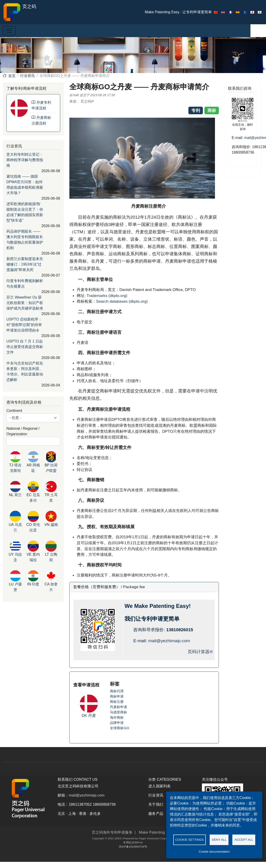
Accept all (243, 839)
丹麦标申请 (118, 707)
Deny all (219, 839)
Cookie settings (189, 839)
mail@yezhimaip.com (169, 640)
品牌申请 (117, 723)
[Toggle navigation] (9, 30)
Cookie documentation (214, 851)
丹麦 (92, 715)
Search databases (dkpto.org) (122, 301)
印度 (35, 584)
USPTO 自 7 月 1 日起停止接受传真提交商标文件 (24, 346)
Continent (14, 411)
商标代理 (117, 691)
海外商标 (117, 717)
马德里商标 (118, 712)
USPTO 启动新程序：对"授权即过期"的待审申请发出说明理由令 (24, 324)
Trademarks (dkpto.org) (107, 295)
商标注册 (117, 702)
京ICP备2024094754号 (133, 846)
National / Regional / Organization (22, 431)
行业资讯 (27, 76)
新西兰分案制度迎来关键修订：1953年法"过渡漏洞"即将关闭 (24, 264)
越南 (54, 525)
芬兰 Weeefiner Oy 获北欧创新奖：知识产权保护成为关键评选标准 (24, 302)
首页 (12, 76)
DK (85, 715)
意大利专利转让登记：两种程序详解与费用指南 (24, 159)
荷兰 (18, 495)
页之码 (19, 12)
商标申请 (117, 696)
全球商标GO (119, 728)
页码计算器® (200, 651)
